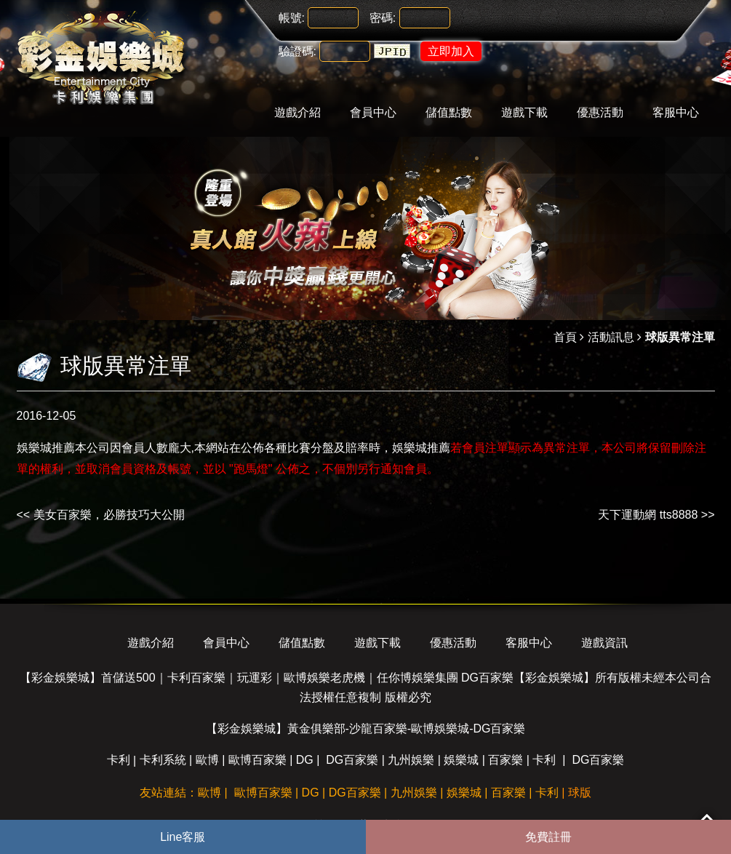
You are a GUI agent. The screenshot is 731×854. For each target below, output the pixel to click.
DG (304, 760)
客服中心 (675, 112)
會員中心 (373, 112)
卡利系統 (163, 760)
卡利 (118, 760)
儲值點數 (449, 112)
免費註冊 (548, 837)
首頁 (565, 337)
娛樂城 (461, 760)
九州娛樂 (411, 760)
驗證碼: (297, 51)
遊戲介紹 (297, 112)
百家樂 (505, 760)
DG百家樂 (352, 760)
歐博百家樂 (257, 760)
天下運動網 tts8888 (648, 514)
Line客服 (182, 837)
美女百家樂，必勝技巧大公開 (109, 514)
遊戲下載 (524, 112)
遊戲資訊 (604, 642)
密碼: (383, 18)
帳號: (292, 18)
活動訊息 (611, 337)
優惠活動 (600, 112)
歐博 (207, 760)
